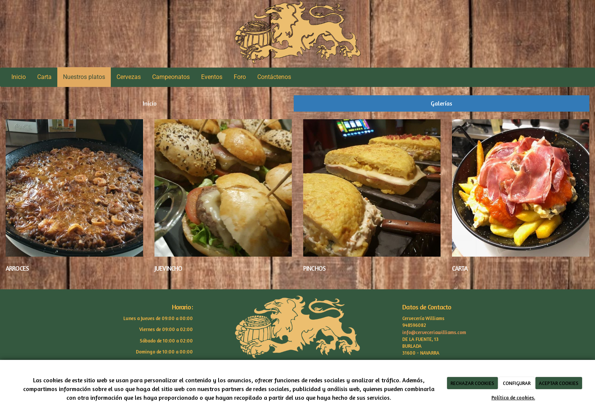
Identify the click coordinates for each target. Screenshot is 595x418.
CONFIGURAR (516, 383)
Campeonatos (171, 76)
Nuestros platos (84, 76)
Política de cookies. (513, 397)
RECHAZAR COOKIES (472, 383)
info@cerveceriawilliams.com (434, 332)
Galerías (441, 103)
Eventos (211, 76)
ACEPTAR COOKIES (558, 383)
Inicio (18, 76)
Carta (44, 76)
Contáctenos (274, 76)
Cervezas (128, 76)
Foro (240, 76)
